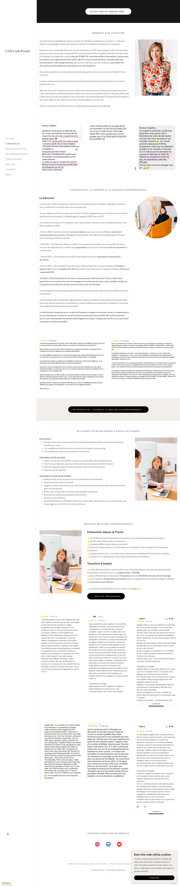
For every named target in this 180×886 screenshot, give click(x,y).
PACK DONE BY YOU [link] (16, 149)
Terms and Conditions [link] (115, 870)
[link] (18, 51)
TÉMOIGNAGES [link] (14, 159)
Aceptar (154, 878)
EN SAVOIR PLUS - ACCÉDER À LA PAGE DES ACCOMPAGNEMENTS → (108, 410)
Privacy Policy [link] (97, 870)
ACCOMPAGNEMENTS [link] (17, 154)
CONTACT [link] (11, 169)
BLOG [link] (8, 174)
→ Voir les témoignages (106, 596)
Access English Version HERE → (108, 11)
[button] (21, 164)
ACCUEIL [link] (10, 138)
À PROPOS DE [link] (13, 143)
